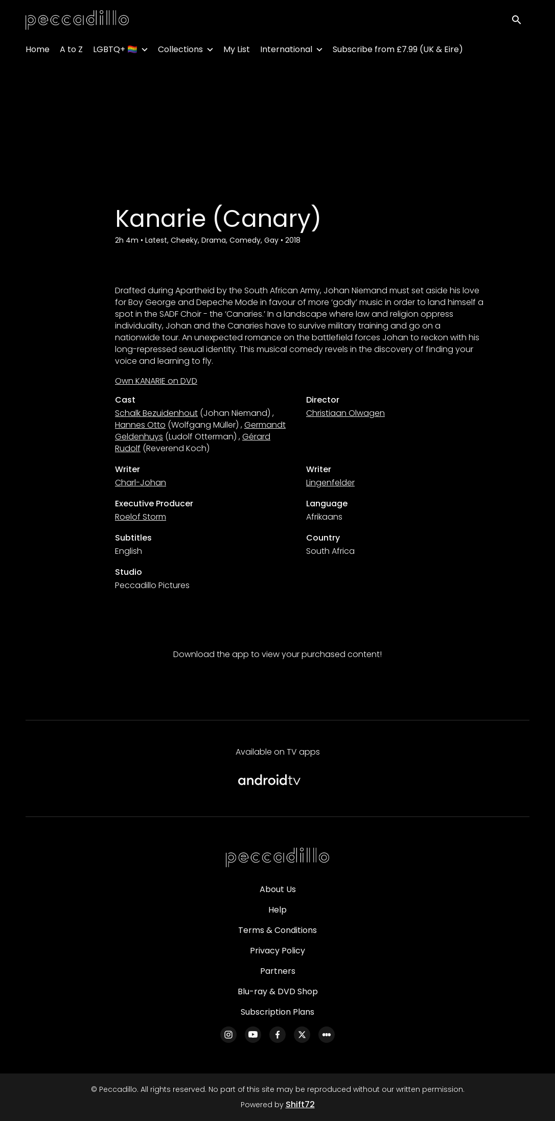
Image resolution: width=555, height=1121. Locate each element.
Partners (277, 971)
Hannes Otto (140, 425)
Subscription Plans (277, 1012)
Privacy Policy (277, 950)
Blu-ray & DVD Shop (278, 991)
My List (236, 51)
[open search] (520, 21)
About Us (278, 889)
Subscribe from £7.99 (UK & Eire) (398, 51)
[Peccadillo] (277, 858)
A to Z (71, 51)
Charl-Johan (140, 482)
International (286, 51)
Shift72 (300, 1104)
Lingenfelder (330, 482)
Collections (180, 51)
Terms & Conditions (277, 930)
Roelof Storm (140, 517)
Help (277, 910)
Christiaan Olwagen (345, 413)
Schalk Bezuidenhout (156, 413)
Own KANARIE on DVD (156, 381)
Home (38, 51)
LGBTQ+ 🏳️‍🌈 (115, 51)
